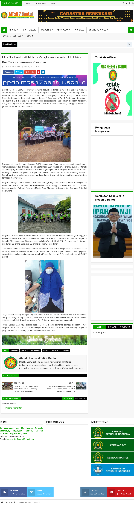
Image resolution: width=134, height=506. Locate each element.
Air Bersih (14, 350)
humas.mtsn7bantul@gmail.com (20, 439)
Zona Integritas (12, 36)
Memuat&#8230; (112, 162)
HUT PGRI (55, 350)
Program (79, 30)
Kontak (51, 3)
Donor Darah (35, 350)
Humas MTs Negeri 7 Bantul (28, 502)
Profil (12, 30)
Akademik (46, 30)
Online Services (97, 30)
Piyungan (65, 350)
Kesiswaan (62, 30)
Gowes (45, 350)
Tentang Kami (40, 3)
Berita (23, 350)
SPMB (30, 36)
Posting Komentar (13, 407)
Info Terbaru (29, 30)
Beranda (28, 3)
